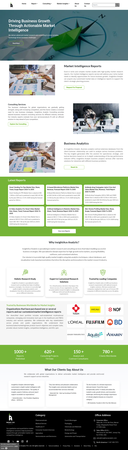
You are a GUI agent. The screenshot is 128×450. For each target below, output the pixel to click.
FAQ (96, 446)
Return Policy (87, 446)
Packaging (68, 423)
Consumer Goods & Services (45, 430)
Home (24, 4)
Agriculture (39, 433)
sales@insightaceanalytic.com (106, 438)
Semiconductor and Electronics (46, 436)
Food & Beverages (71, 420)
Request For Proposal (74, 87)
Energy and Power (71, 433)
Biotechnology (69, 430)
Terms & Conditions (53, 446)
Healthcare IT (40, 427)
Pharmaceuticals (41, 420)
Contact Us (87, 5)
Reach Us (74, 167)
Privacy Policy (66, 446)
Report (33, 4)
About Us (77, 5)
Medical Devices (41, 423)
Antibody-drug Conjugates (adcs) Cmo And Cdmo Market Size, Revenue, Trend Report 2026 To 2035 (100, 189)
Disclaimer (77, 446)
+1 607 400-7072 (112, 442)
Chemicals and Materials (73, 427)
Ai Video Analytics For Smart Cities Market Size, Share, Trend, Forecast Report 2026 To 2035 (24, 211)
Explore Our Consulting (18, 124)
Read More (16, 43)
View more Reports (64, 231)
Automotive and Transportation (75, 436)
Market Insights (62, 4)
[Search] (103, 5)
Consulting (46, 4)
